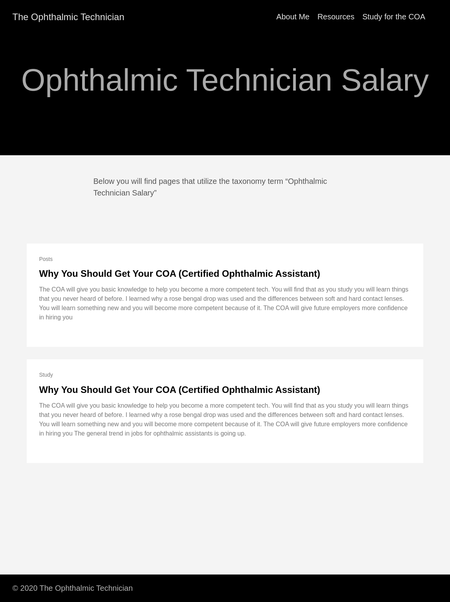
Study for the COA (393, 16)
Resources (336, 16)
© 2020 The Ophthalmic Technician (72, 588)
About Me (293, 16)
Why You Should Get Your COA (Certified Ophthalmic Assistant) (179, 273)
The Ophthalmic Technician (68, 17)
